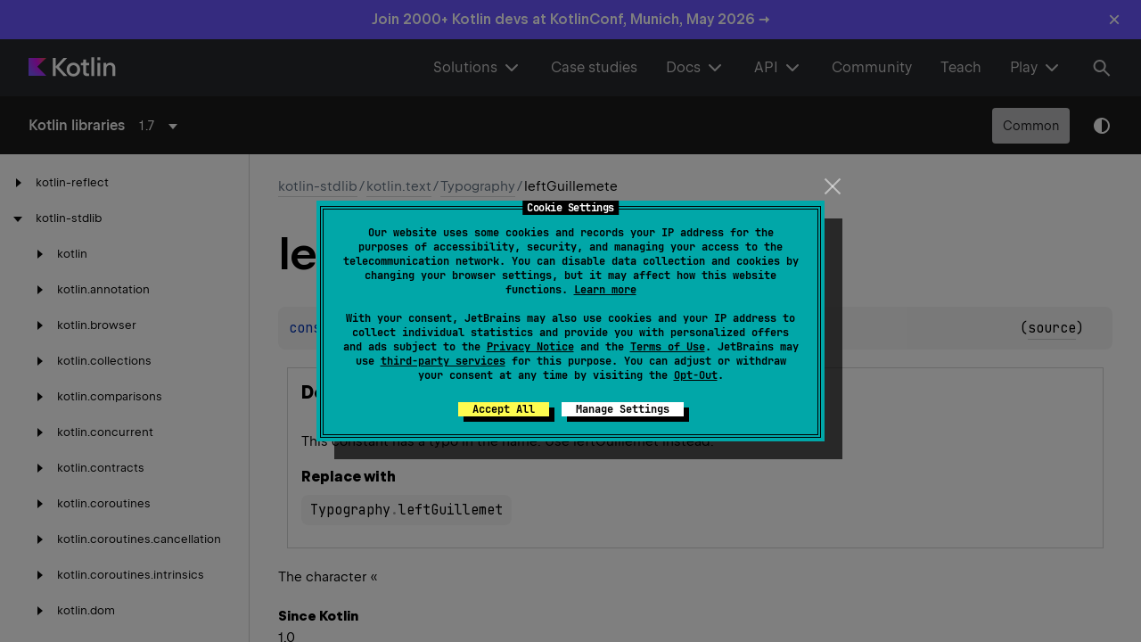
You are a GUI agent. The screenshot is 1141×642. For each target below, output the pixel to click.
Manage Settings (622, 409)
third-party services (443, 361)
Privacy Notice (530, 347)
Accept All (503, 409)
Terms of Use (667, 347)
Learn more (605, 290)
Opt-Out (696, 375)
